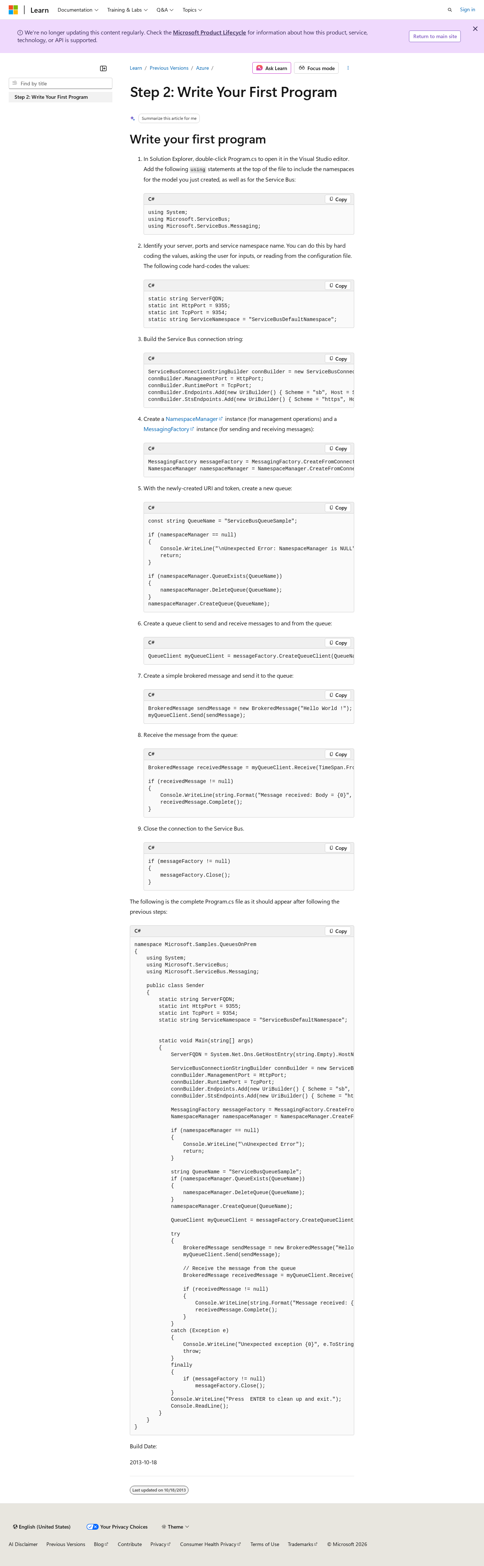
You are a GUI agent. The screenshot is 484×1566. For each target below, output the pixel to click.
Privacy (158, 1544)
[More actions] (348, 68)
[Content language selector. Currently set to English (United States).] (42, 1527)
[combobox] (60, 83)
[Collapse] (103, 68)
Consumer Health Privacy (208, 1544)
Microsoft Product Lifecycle (209, 32)
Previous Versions (169, 67)
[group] (249, 386)
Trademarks (300, 1544)
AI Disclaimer (23, 1544)
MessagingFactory (166, 429)
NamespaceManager (192, 418)
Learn (136, 67)
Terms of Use (265, 1544)
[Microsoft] (13, 10)
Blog (99, 1544)
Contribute (130, 1544)
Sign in (467, 9)
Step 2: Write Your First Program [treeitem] (51, 96)
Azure (202, 67)
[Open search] (450, 9)
